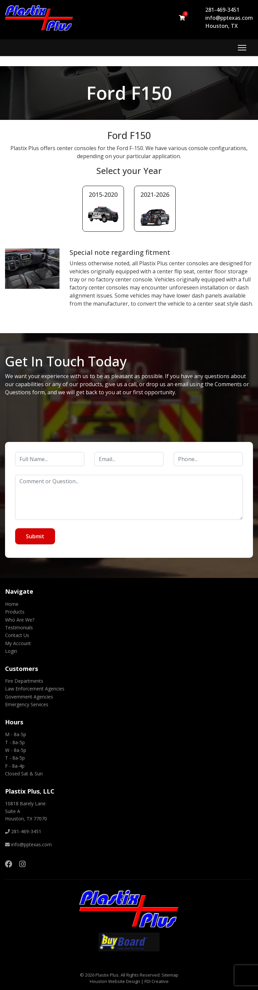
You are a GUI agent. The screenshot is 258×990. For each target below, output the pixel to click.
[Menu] (242, 47)
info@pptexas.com (229, 17)
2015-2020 (103, 194)
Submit (35, 536)
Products (15, 612)
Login (11, 651)
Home (11, 604)
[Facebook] (8, 864)
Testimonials (19, 627)
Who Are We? (19, 620)
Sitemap (170, 975)
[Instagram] (22, 864)
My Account (18, 643)
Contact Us (17, 635)
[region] (129, 93)
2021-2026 (154, 194)
